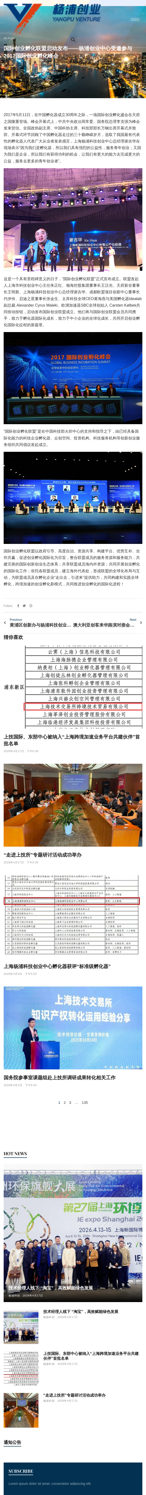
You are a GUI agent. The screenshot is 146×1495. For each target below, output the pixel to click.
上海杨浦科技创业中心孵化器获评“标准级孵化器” (57, 966)
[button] (73, 39)
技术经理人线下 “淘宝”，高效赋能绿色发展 (51, 1288)
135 (85, 1102)
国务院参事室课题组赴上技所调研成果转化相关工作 (60, 1077)
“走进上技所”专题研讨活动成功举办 (43, 855)
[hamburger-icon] (135, 19)
